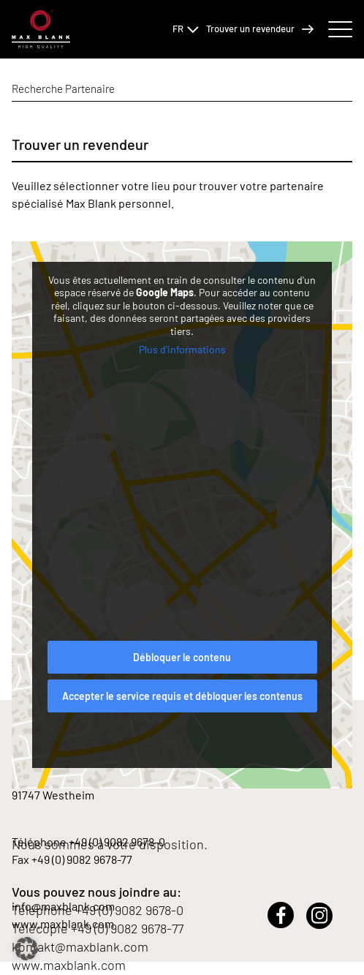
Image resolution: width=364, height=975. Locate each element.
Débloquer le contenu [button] (182, 657)
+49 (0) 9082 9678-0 (129, 910)
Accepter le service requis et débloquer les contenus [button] (182, 696)
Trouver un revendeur (260, 29)
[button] (26, 948)
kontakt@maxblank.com (80, 946)
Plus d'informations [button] (182, 349)
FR (185, 28)
